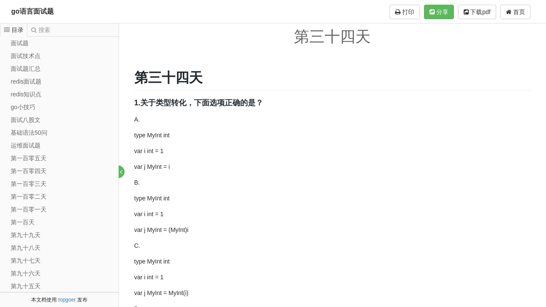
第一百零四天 (28, 171)
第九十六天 (26, 273)
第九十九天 (26, 235)
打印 (404, 12)
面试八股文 (26, 119)
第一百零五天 (28, 158)
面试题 (20, 43)
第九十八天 (26, 247)
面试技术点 (26, 55)
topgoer (67, 300)
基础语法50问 (29, 132)
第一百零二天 (28, 196)
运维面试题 (26, 145)
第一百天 (23, 222)
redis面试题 (26, 81)
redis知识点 (26, 94)
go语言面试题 (32, 11)
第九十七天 (26, 260)
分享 (439, 12)
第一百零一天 (28, 209)
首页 (515, 12)
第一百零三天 (28, 183)
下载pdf (477, 12)
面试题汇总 (26, 68)
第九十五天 (26, 286)
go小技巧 (23, 107)
